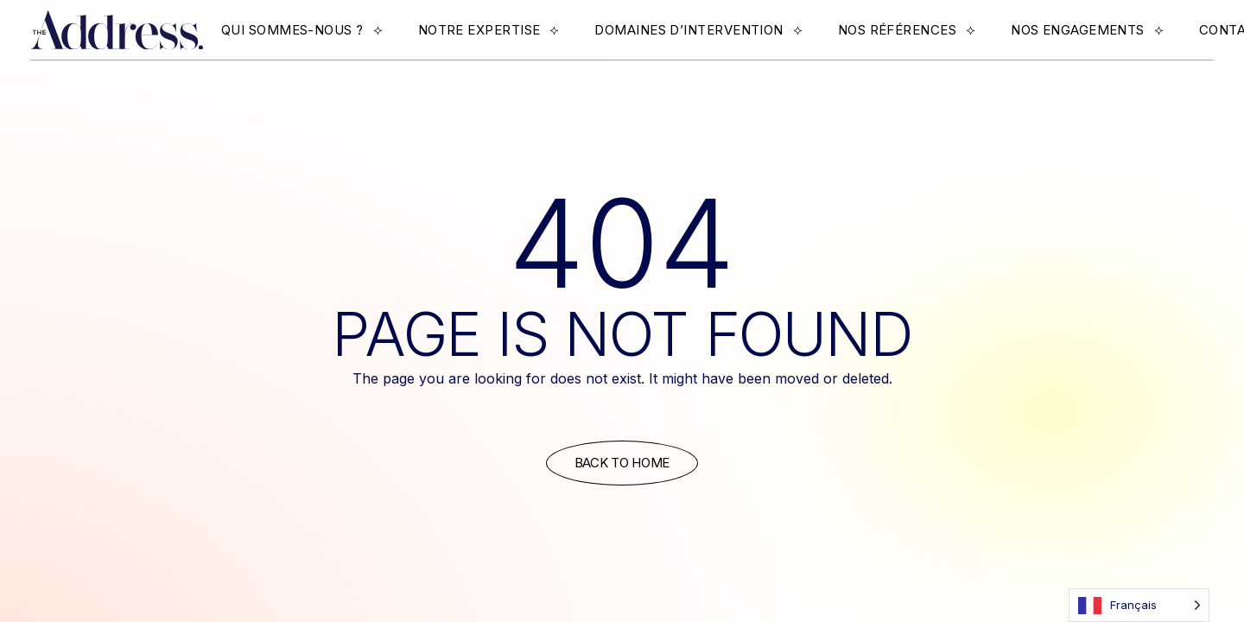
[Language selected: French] (1139, 605)
